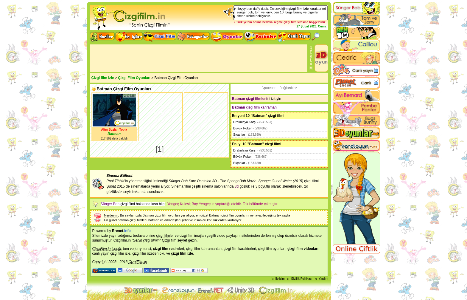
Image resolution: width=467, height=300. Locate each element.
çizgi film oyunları (271, 249)
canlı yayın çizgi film (108, 253)
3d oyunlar (141, 290)
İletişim (280, 278)
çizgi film (290, 22)
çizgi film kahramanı (255, 107)
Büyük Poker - (250, 128)
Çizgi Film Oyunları (134, 78)
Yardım (323, 278)
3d (237, 186)
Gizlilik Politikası (301, 278)
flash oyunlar (178, 290)
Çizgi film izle (102, 78)
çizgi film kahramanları (204, 249)
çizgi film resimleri (168, 249)
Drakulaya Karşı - (252, 122)
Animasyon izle (210, 290)
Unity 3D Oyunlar (241, 290)
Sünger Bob (110, 204)
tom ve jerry (132, 249)
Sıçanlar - (247, 134)
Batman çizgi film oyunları (161, 215)
